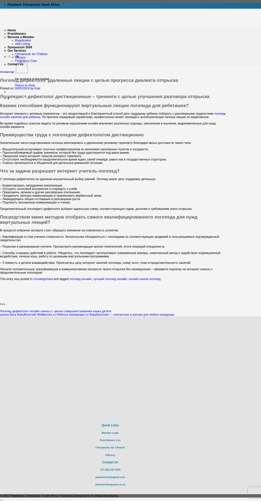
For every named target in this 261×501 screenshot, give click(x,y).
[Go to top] (1, 500)
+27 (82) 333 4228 (110, 469)
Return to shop (25, 85)
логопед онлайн (81, 279)
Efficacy (20, 57)
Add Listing (22, 43)
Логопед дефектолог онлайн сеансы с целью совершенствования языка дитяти (55, 311)
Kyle (37, 88)
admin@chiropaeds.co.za (110, 484)
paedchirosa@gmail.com (110, 477)
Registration (23, 40)
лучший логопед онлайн (110, 279)
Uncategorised (7, 72)
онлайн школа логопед (145, 279)
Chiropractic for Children (31, 54)
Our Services (17, 50)
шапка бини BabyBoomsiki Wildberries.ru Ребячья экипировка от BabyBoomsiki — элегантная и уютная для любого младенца (87, 314)
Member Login (110, 432)
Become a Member (21, 37)
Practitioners (17, 33)
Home (12, 30)
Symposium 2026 (20, 47)
